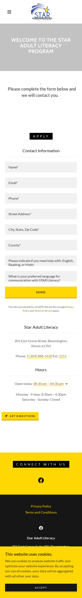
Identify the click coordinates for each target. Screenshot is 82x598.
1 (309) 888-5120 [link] (39, 356)
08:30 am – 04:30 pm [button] (48, 384)
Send (41, 292)
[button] (9, 12)
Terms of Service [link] (43, 310)
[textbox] (41, 167)
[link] (41, 11)
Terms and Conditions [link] (41, 512)
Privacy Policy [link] (41, 506)
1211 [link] (63, 356)
